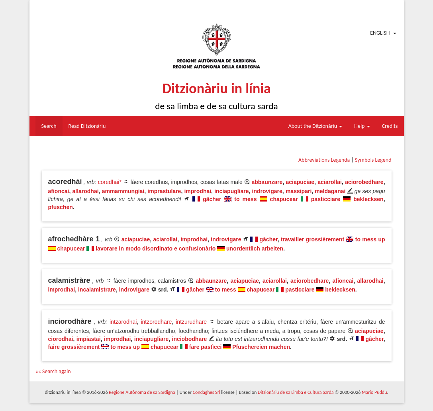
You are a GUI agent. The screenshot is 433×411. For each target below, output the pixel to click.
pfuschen (60, 207)
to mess (245, 199)
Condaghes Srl (206, 392)
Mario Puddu (374, 392)
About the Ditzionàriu (315, 126)
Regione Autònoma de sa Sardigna (142, 392)
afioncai (58, 191)
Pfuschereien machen (261, 347)
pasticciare (325, 199)
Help (362, 126)
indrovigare (267, 191)
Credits (390, 126)
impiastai (88, 339)
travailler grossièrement (312, 239)
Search (49, 126)
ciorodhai (60, 339)
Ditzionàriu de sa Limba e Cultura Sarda (295, 392)
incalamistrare (97, 289)
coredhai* (109, 182)
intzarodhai (123, 322)
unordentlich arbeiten (254, 248)
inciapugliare (231, 191)
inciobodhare (189, 339)
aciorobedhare (364, 182)
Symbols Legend (373, 160)
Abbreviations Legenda (324, 160)
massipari (299, 191)
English (380, 32)
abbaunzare (266, 182)
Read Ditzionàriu (87, 126)
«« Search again (53, 371)
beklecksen (368, 199)
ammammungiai (123, 191)
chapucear (284, 199)
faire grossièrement (74, 347)
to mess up (370, 239)
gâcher (212, 199)
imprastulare (164, 191)
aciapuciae (300, 182)
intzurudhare (191, 322)
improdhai (197, 191)
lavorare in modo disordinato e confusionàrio (156, 248)
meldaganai (330, 191)
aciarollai (329, 182)
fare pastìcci (205, 347)
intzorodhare (156, 322)
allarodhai (85, 191)
